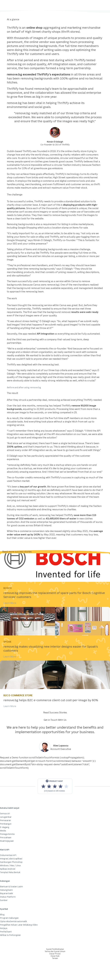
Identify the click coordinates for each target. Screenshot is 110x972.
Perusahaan (5, 837)
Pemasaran (5, 820)
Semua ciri (5, 813)
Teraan (55, 958)
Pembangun (5, 823)
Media (3, 830)
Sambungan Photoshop (11, 862)
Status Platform (8, 896)
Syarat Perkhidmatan (55, 949)
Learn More (9, 603)
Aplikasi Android (7, 868)
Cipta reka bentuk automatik (13, 921)
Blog (2, 914)
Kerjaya (3, 928)
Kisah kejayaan (7, 841)
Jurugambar (6, 817)
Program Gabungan (9, 918)
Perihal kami (6, 931)
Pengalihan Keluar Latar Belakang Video (19, 924)
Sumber (4, 900)
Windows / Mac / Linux (10, 865)
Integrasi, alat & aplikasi (11, 858)
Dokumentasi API (8, 855)
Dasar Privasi (55, 953)
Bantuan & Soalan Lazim (11, 886)
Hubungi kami (6, 890)
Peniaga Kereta (7, 834)
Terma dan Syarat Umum (55, 951)
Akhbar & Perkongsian (10, 935)
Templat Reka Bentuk (10, 872)
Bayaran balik (6, 893)
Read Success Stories (55, 712)
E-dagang (4, 827)
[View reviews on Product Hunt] (55, 786)
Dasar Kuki (55, 956)
